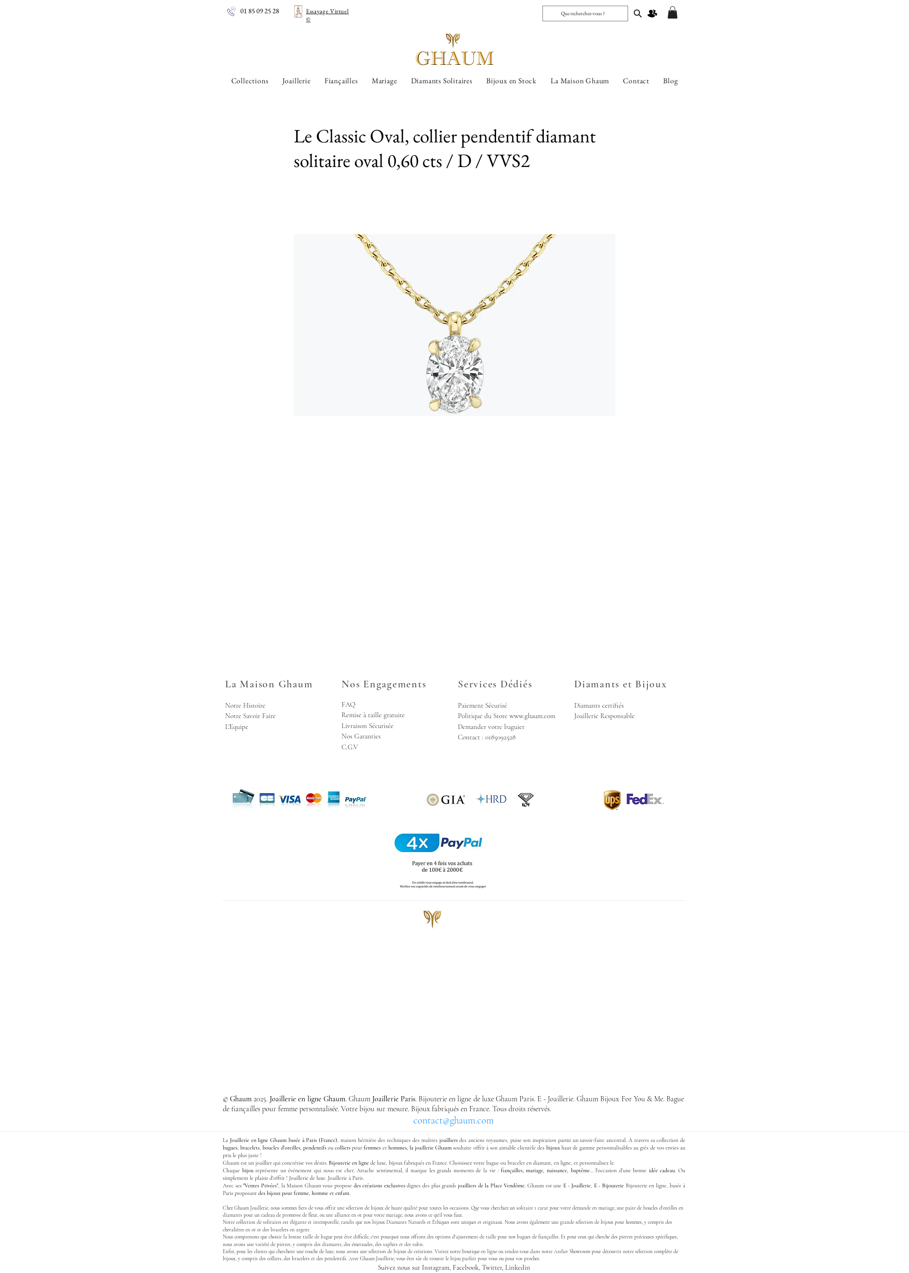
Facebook (466, 1267)
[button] (672, 12)
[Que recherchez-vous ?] (584, 13)
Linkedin (517, 1267)
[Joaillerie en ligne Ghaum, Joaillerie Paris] (638, 13)
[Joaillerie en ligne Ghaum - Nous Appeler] (231, 11)
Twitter (492, 1267)
